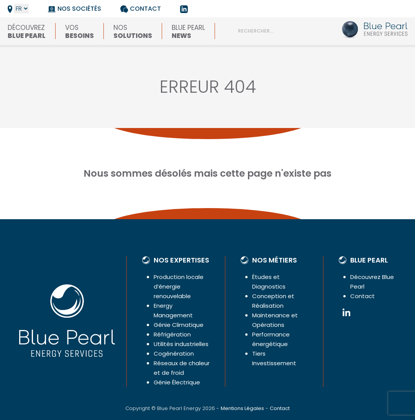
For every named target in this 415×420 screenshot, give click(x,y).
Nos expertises (181, 260)
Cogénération (174, 353)
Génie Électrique (177, 382)
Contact (145, 8)
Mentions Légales (242, 408)
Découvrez (27, 31)
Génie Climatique (178, 325)
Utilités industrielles (181, 344)
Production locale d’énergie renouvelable (178, 286)
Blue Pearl (188, 31)
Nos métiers (274, 260)
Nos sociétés (79, 8)
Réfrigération (172, 334)
